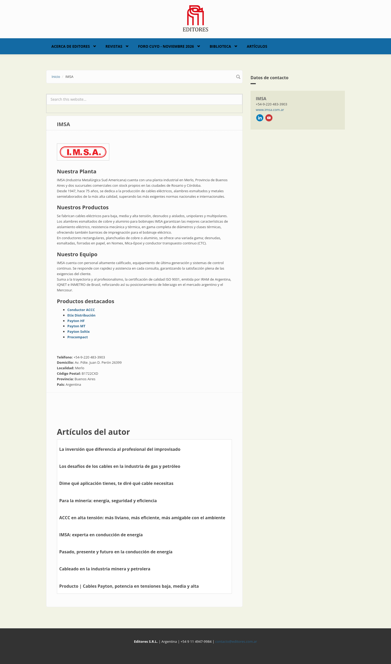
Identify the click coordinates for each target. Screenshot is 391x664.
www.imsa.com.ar (270, 109)
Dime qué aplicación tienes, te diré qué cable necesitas (116, 483)
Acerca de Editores (70, 46)
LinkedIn (260, 118)
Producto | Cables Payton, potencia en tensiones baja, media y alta (129, 586)
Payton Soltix (78, 331)
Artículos (257, 46)
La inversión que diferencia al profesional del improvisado (119, 449)
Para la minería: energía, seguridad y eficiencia (108, 501)
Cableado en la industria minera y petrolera (104, 569)
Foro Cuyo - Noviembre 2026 (166, 46)
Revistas (114, 46)
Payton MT (76, 326)
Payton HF (76, 320)
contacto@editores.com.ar (236, 641)
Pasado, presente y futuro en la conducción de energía (115, 552)
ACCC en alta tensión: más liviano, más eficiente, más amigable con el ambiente (142, 518)
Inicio (56, 76)
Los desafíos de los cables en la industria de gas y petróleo (119, 466)
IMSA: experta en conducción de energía (101, 535)
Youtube (269, 118)
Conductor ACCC (81, 309)
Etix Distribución (81, 315)
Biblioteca (220, 46)
